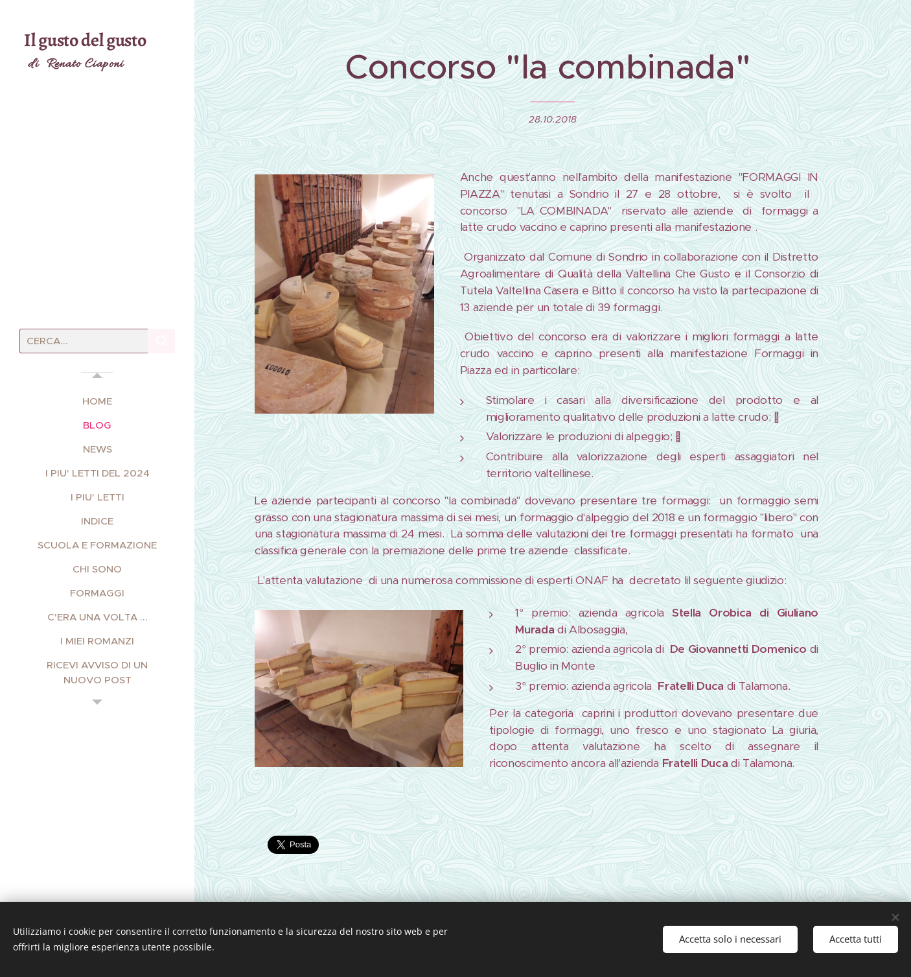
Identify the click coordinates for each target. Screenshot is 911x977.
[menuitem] (97, 401)
